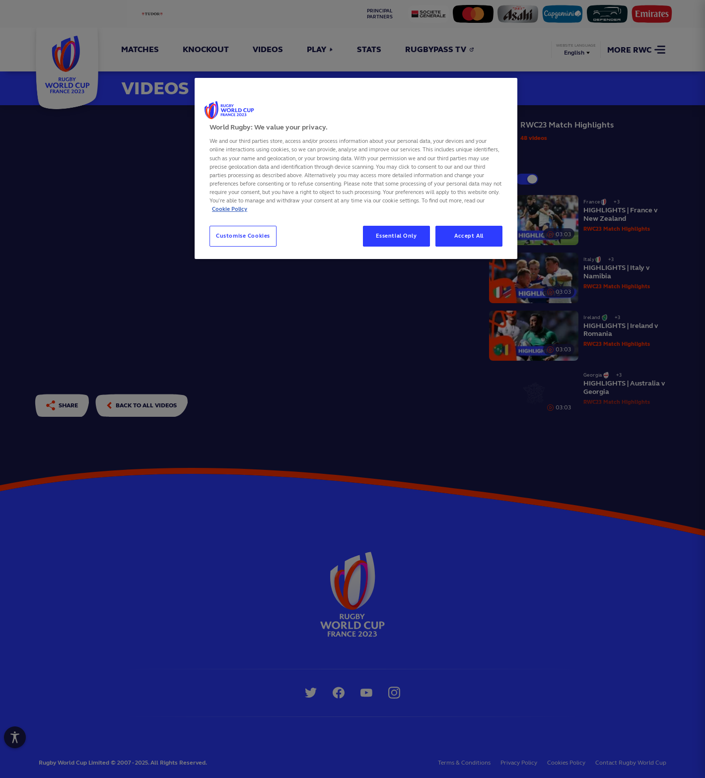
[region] (356, 168)
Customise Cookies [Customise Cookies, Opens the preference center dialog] (243, 235)
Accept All (469, 235)
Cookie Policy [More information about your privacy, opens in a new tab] (229, 208)
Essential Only (396, 235)
